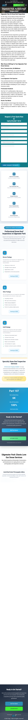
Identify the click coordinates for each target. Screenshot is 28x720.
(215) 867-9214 (14, 438)
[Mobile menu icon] (26, 5)
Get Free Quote (14, 430)
